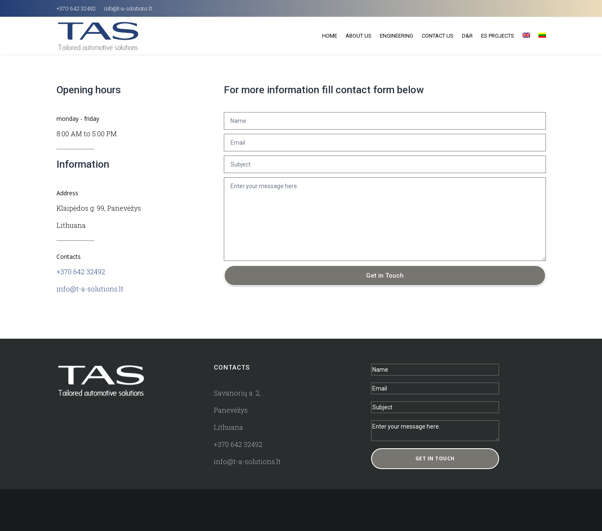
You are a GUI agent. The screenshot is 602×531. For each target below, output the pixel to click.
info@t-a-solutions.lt (128, 8)
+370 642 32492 (76, 8)
